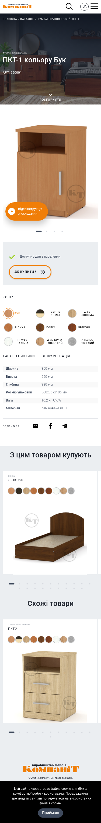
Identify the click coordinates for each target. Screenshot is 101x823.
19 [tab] (74, 588)
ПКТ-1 (75, 19)
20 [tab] (81, 588)
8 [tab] (66, 584)
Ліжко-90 (15, 480)
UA (84, 6)
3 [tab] (54, 231)
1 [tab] (39, 231)
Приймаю (50, 813)
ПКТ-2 (12, 629)
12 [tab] (19, 588)
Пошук (69, 6)
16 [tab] (50, 588)
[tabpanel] (50, 171)
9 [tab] (74, 584)
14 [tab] (35, 588)
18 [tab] (66, 588)
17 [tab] (58, 588)
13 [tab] (27, 588)
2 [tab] (46, 231)
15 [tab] (42, 588)
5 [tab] (42, 584)
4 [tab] (62, 231)
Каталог (27, 19)
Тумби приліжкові (52, 19)
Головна (10, 19)
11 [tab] (89, 584)
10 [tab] (81, 584)
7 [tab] (58, 584)
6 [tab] (50, 584)
